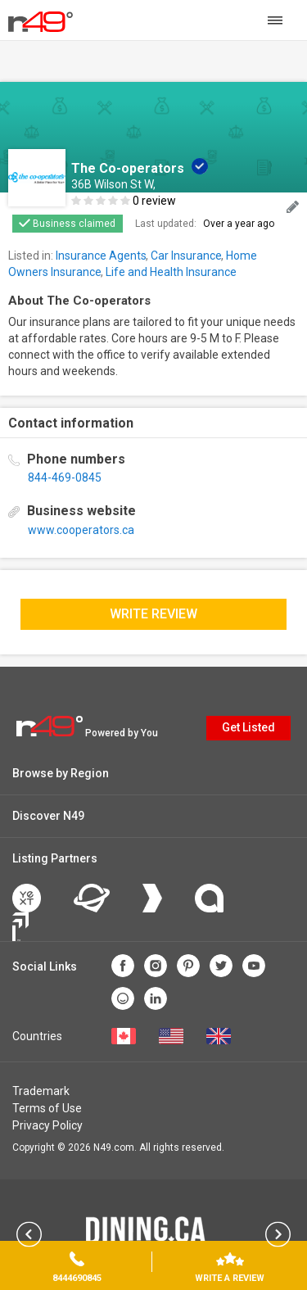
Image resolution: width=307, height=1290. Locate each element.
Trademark (41, 1091)
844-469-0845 (65, 477)
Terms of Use (47, 1108)
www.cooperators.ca (81, 529)
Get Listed (248, 727)
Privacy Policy (47, 1125)
